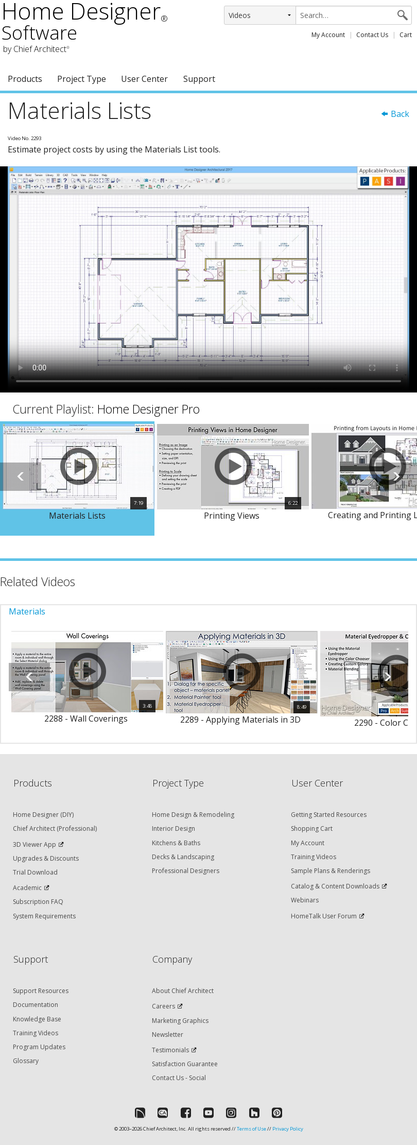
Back (394, 113)
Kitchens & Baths (176, 843)
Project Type (81, 78)
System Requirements (44, 916)
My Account (328, 34)
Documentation (35, 1004)
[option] (77, 478)
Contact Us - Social (179, 1077)
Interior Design (173, 828)
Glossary (26, 1060)
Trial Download (35, 872)
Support (199, 78)
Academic (27, 887)
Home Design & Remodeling (193, 814)
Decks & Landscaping (183, 856)
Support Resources (40, 990)
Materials (27, 611)
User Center (144, 78)
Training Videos (313, 856)
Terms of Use (251, 1128)
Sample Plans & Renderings (330, 870)
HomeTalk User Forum (324, 916)
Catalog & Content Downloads (335, 886)
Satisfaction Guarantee (185, 1063)
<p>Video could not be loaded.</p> (208, 279)
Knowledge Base (37, 1019)
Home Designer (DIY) (43, 814)
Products (25, 78)
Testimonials (170, 1050)
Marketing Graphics (180, 1020)
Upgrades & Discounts (46, 858)
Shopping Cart (312, 828)
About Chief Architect (183, 990)
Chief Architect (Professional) (55, 828)
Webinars (305, 900)
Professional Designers (185, 870)
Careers (163, 1006)
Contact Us (372, 34)
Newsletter (167, 1034)
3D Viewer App (34, 844)
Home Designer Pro (148, 409)
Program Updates (39, 1047)
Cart (405, 34)
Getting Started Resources (329, 814)
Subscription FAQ (38, 901)
